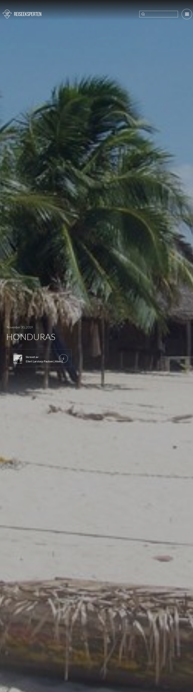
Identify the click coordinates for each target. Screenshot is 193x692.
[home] (22, 14)
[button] (187, 14)
